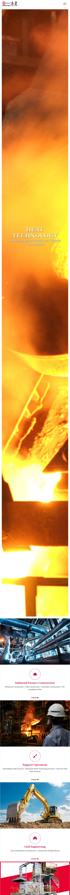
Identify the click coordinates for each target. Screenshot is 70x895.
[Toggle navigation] (65, 4)
